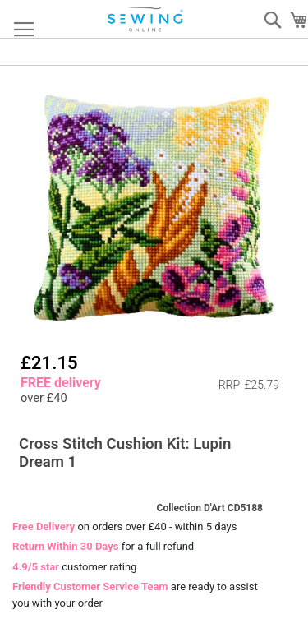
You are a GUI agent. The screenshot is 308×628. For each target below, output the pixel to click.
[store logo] (146, 19)
